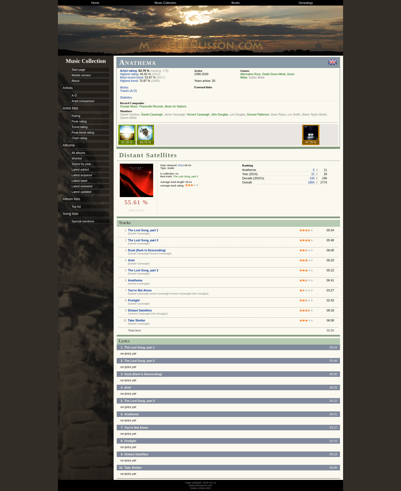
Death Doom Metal (273, 74)
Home (95, 2)
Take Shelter (137, 320)
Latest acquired (82, 175)
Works (124, 87)
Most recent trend (131, 77)
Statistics (126, 97)
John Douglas (219, 114)
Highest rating (129, 74)
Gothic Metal (256, 77)
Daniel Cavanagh (152, 114)
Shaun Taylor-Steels (314, 114)
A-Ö (74, 95)
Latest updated (81, 191)
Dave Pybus (278, 114)
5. (122, 400)
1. (122, 347)
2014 (181, 165)
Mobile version (81, 75)
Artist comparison (83, 101)
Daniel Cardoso (130, 114)
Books (235, 2)
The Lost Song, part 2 (185, 176)
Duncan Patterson (258, 114)
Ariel (131, 260)
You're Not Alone (140, 290)
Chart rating (79, 138)
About (75, 80)
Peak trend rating (83, 132)
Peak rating (79, 121)
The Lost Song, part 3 (143, 270)
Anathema (135, 280)
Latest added (80, 169)
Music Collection (165, 2)
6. (122, 414)
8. (122, 441)
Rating (76, 115)
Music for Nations (175, 106)
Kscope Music (129, 106)
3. (122, 374)
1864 (311, 182)
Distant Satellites (140, 310)
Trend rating (79, 127)
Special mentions (83, 221)
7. (122, 427)
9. (122, 454)
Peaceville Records (151, 106)
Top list (76, 206)
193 (312, 178)
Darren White (128, 117)
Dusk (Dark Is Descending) (147, 250)
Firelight (134, 300)
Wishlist (77, 158)
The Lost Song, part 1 (143, 230)
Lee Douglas (237, 114)
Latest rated (79, 180)
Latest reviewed (82, 186)
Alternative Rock (250, 74)
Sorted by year (81, 164)
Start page (78, 69)
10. (121, 467)
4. (122, 387)
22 (313, 174)
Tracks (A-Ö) (128, 90)
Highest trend (129, 80)
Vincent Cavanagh (198, 114)
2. (122, 360)
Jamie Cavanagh (174, 114)
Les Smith (294, 114)
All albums (78, 152)
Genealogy (306, 2)
